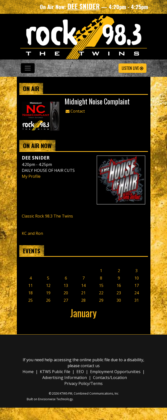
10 (136, 278)
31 (136, 300)
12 (48, 285)
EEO (80, 371)
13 (66, 285)
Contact (75, 111)
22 (101, 293)
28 (83, 300)
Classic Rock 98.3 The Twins (47, 216)
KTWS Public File (55, 371)
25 (30, 300)
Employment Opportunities (115, 371)
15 (101, 285)
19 (48, 293)
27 (66, 300)
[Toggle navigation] (28, 68)
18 (30, 293)
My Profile (31, 176)
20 (66, 293)
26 (48, 300)
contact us (90, 365)
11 (30, 285)
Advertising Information (64, 377)
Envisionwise (47, 399)
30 (119, 300)
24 (136, 293)
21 (83, 293)
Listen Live (132, 68)
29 (101, 300)
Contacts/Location (110, 377)
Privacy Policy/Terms (83, 383)
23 (119, 293)
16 (119, 285)
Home (28, 371)
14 (83, 285)
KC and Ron (32, 233)
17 (136, 285)
